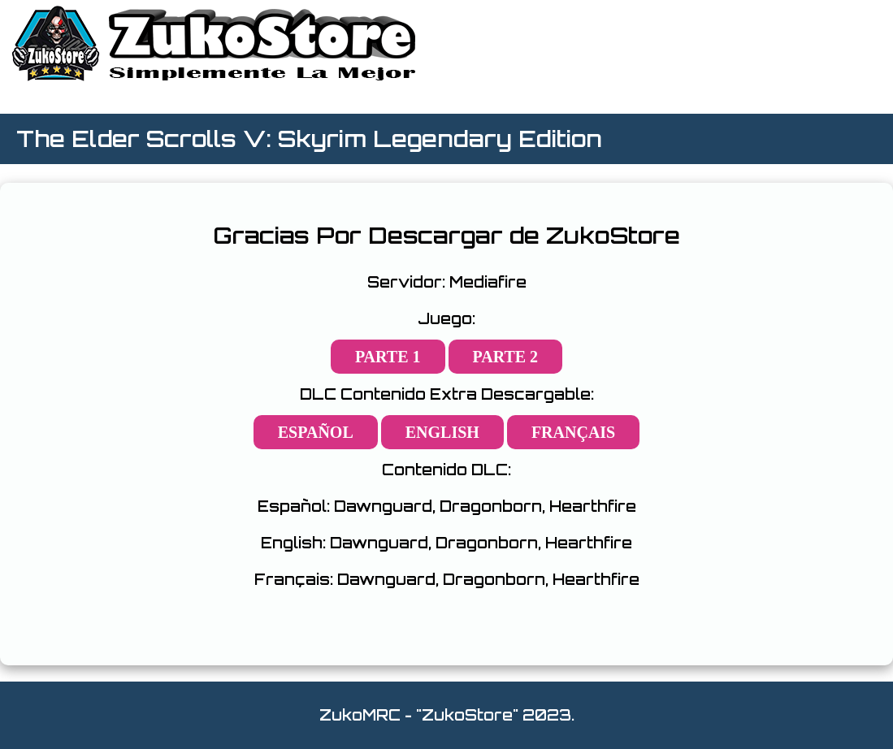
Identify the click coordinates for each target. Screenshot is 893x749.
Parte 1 (388, 357)
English (442, 432)
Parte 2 (506, 357)
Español (315, 432)
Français (573, 432)
